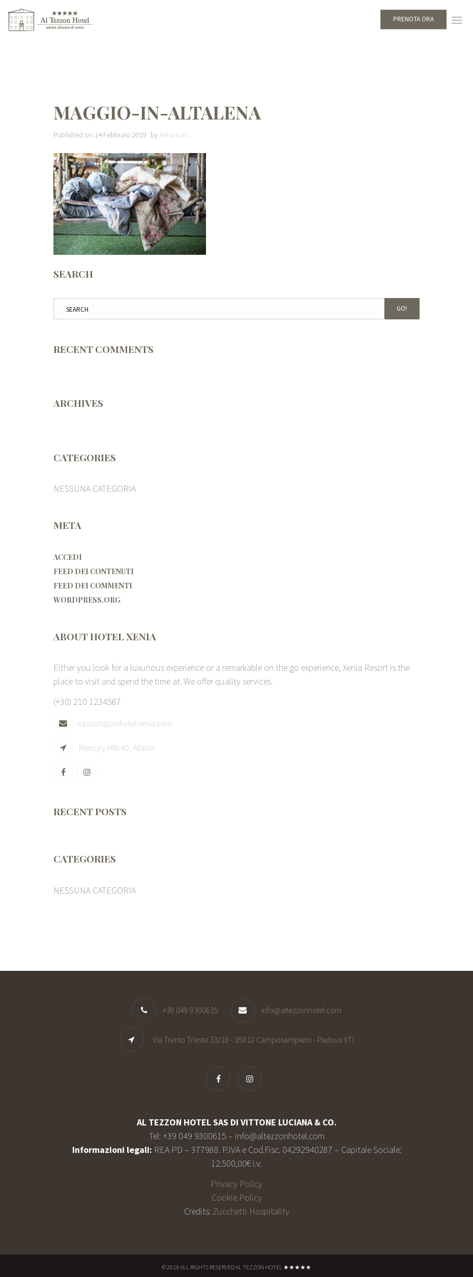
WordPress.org (87, 600)
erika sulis (174, 134)
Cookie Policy (237, 1197)
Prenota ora (413, 19)
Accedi (67, 557)
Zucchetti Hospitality (251, 1211)
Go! (402, 308)
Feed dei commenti (92, 585)
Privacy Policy (236, 1184)
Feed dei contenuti (93, 571)
